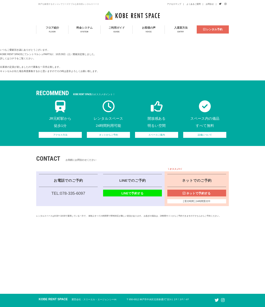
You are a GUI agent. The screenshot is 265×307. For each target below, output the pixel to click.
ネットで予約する (197, 193)
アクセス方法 (60, 134)
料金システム (84, 29)
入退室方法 (181, 29)
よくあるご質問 (193, 4)
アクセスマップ (174, 4)
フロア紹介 (52, 29)
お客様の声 (149, 29)
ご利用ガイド (116, 29)
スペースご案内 (156, 134)
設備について (205, 134)
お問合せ (210, 4)
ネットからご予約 (108, 134)
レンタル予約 (212, 29)
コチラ (13, 58)
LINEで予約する (132, 193)
